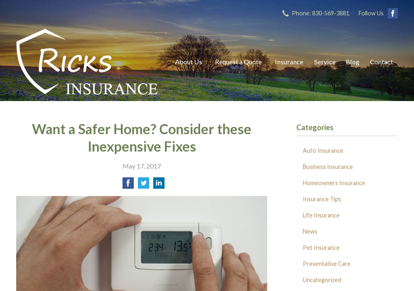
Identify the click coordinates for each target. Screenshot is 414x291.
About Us (188, 61)
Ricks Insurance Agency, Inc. (87, 62)
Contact (381, 61)
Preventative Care (327, 263)
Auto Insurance (323, 150)
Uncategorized (322, 279)
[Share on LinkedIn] (159, 185)
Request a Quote (238, 61)
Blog (352, 61)
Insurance (289, 61)
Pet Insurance (321, 247)
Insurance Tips (322, 199)
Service (325, 61)
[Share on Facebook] (128, 185)
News (310, 231)
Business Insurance (328, 166)
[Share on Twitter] (143, 185)
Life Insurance (321, 215)
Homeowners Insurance (334, 182)
